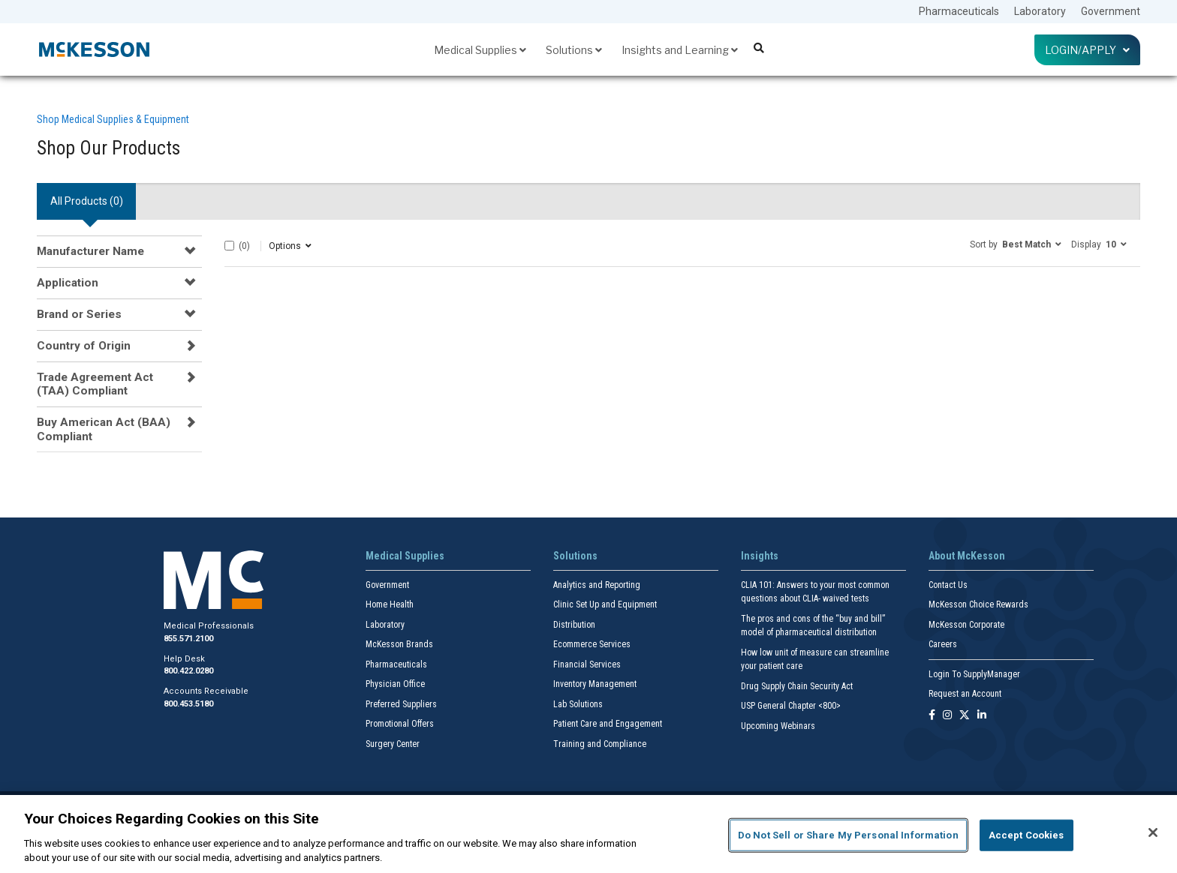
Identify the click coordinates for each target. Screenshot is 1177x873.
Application (67, 283)
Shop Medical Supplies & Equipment (113, 119)
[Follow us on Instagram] (947, 716)
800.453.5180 (188, 704)
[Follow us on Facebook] (932, 716)
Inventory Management (595, 684)
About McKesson (967, 556)
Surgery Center (393, 744)
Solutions (574, 50)
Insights (759, 556)
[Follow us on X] (964, 716)
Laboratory (1040, 11)
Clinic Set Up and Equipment (605, 604)
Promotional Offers (400, 723)
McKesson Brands (399, 644)
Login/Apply (1087, 50)
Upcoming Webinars (778, 726)
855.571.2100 (188, 639)
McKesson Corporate (966, 625)
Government (1110, 11)
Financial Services (587, 664)
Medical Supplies (480, 50)
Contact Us (948, 585)
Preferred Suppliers (401, 704)
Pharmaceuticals (959, 11)
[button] (1015, 244)
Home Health (390, 604)
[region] (588, 834)
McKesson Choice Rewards (978, 604)
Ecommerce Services (592, 644)
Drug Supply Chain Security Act (797, 686)
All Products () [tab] (86, 201)
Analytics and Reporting (596, 585)
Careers (943, 644)
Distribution (574, 625)
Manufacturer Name (90, 251)
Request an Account (965, 693)
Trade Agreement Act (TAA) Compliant (95, 384)
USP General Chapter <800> (791, 705)
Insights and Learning (680, 50)
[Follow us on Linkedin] (981, 716)
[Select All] (229, 245)
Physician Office (395, 684)
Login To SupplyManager (974, 674)
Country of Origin (84, 345)
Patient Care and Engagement (607, 723)
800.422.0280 (188, 671)
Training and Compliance (599, 744)
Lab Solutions (578, 704)
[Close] (1152, 832)
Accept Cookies (1026, 835)
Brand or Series (79, 314)
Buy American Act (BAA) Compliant (103, 429)
